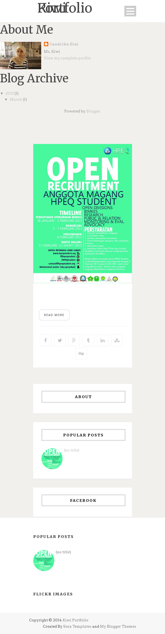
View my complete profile (67, 58)
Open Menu (130, 11)
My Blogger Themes (118, 626)
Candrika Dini (64, 44)
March (16, 99)
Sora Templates (77, 626)
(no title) (71, 450)
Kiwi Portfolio (75, 620)
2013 (10, 93)
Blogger (93, 111)
